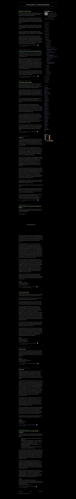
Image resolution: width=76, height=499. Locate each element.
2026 (46, 24)
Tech (45, 116)
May (47, 68)
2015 (46, 31)
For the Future (22, 349)
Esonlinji (51, 11)
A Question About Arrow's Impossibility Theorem (29, 431)
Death (45, 121)
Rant (45, 101)
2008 (46, 76)
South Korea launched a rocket (29, 52)
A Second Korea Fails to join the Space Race (30, 51)
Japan (45, 96)
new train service (23, 350)
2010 (46, 37)
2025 (46, 25)
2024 (46, 27)
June (47, 66)
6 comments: (33, 286)
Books (45, 103)
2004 (46, 82)
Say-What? (46, 117)
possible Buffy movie (32, 328)
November (48, 42)
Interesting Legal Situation (25, 82)
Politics (25, 132)
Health (23, 287)
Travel (45, 97)
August (47, 46)
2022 (46, 28)
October (47, 43)
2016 (46, 30)
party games (46, 88)
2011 (46, 36)
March (47, 71)
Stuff (45, 87)
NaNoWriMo (46, 129)
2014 (46, 33)
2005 (46, 80)
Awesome (46, 114)
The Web (45, 99)
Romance (46, 108)
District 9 (21, 137)
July (47, 65)
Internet (45, 112)
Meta (45, 109)
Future (23, 364)
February (48, 72)
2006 (46, 79)
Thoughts (29, 287)
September (48, 45)
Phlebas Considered (38, 5)
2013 (46, 34)
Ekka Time (21, 369)
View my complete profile (49, 19)
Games (45, 128)
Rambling (46, 124)
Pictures (45, 100)
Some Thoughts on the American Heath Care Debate (30, 207)
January (47, 74)
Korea (23, 77)
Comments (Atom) (26, 493)
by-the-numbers (47, 93)
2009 (46, 39)
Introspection (46, 113)
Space (28, 77)
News (26, 77)
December (48, 40)
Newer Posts (21, 491)
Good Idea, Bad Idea (24, 292)
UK (44, 130)
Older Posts (41, 491)
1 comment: (33, 424)
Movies (23, 344)
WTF (45, 126)
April (47, 69)
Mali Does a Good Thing (25, 11)
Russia (45, 120)
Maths (23, 487)
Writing (45, 104)
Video (45, 125)
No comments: (34, 76)
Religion (45, 105)
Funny (45, 118)
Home (31, 491)
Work (45, 95)
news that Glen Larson (31, 301)
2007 (46, 77)
